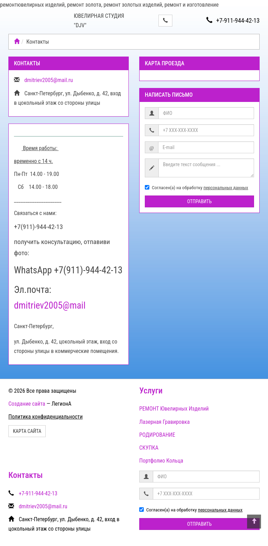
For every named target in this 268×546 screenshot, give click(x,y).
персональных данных (225, 187)
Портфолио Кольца (161, 460)
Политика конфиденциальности (45, 416)
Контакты (25, 475)
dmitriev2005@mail (49, 305)
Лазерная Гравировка (164, 422)
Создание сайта (26, 403)
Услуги (151, 391)
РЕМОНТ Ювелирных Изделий (174, 408)
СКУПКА (148, 447)
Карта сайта (27, 431)
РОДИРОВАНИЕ (157, 434)
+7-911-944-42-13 (233, 20)
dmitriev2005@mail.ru (48, 80)
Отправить (199, 201)
